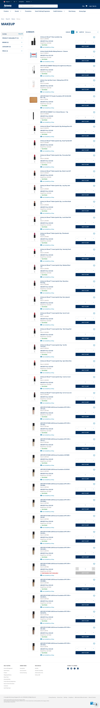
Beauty (13, 19)
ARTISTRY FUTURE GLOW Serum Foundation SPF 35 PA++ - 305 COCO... (55, 644)
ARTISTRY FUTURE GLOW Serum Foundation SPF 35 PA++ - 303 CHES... (55, 564)
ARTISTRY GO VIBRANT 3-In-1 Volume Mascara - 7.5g (54, 112)
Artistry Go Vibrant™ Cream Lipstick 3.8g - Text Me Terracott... (53, 345)
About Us (29, 1)
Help (83, 6)
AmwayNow (21, 1)
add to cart (85, 46)
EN (15, 1)
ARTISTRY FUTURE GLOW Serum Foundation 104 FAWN (54, 455)
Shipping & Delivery (7, 674)
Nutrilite (36, 668)
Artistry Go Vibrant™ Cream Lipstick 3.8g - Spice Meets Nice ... (55, 361)
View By (68, 32)
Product (5, 672)
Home (2, 19)
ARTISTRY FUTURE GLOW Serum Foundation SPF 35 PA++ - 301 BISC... (55, 532)
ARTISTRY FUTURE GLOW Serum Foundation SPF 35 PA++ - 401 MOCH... (55, 596)
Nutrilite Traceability (39, 670)
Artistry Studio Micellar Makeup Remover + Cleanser (54, 51)
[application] (96, 704)
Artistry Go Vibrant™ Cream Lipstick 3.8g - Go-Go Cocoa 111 (56, 392)
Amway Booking (7, 679)
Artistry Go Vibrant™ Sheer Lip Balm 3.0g (51, 37)
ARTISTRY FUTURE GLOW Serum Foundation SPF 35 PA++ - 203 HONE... (55, 500)
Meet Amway (72, 11)
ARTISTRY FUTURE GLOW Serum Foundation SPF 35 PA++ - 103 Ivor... (55, 439)
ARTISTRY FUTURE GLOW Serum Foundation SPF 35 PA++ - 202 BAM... (55, 484)
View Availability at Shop (47, 47)
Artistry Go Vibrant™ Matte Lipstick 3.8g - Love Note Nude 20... (55, 202)
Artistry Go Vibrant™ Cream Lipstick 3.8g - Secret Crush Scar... (54, 313)
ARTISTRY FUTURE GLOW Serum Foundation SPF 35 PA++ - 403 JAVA (55, 628)
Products (7, 11)
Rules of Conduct (92, 697)
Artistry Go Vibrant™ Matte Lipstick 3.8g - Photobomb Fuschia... (54, 234)
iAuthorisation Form (39, 672)
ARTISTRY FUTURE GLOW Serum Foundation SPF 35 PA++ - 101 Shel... (55, 423)
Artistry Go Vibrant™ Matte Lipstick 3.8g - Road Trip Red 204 (56, 141)
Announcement (23, 670)
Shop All (8, 19)
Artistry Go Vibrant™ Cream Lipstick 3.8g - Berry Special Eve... (55, 297)
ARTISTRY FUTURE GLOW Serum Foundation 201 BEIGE (55, 469)
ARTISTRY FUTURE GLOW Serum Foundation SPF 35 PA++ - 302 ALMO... (55, 548)
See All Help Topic (7, 688)
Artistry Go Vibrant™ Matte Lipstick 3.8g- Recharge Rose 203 (56, 126)
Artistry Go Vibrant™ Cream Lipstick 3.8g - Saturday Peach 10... (55, 250)
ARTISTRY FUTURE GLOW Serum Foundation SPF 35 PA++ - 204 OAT (55, 516)
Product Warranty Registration (10, 681)
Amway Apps (82, 11)
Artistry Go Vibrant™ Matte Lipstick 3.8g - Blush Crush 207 (55, 171)
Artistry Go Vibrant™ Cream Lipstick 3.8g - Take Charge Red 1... (55, 329)
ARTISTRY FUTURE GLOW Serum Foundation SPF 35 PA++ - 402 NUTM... (55, 612)
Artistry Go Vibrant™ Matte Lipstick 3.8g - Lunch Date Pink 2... (55, 218)
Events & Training (23, 672)
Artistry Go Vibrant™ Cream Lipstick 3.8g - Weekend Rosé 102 (55, 266)
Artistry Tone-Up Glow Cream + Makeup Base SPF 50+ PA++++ (54, 80)
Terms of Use (59, 697)
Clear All (20, 34)
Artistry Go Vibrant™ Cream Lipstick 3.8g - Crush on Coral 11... (55, 377)
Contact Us (6, 685)
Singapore (7, 1)
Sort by (81, 32)
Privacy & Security (52, 697)
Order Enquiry (6, 670)
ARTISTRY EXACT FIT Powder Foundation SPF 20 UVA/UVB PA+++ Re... (55, 96)
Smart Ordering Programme (42, 11)
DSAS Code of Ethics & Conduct (81, 697)
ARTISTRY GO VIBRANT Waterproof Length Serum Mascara (55, 65)
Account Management (8, 668)
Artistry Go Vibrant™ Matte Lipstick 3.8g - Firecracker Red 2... (55, 155)
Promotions (28, 11)
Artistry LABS (37, 674)
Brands (18, 11)
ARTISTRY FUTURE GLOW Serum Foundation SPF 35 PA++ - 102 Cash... (55, 408)
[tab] (12, 38)
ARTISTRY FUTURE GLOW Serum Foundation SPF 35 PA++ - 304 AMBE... (55, 580)
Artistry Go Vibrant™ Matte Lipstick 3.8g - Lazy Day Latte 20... (55, 186)
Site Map (65, 697)
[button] (12, 38)
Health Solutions (59, 11)
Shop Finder (6, 677)
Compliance (71, 697)
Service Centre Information (9, 683)
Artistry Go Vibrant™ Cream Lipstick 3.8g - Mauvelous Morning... (54, 281)
